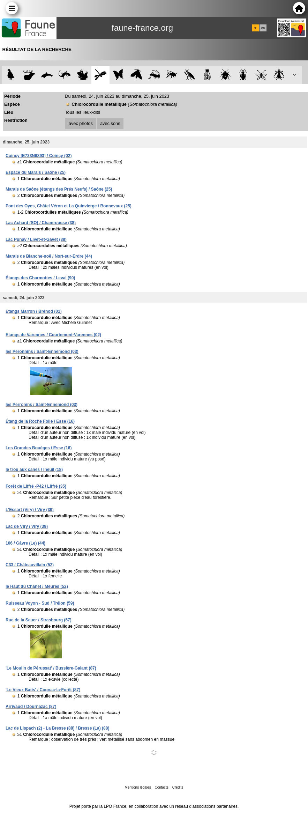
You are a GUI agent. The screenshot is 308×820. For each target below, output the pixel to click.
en (263, 28)
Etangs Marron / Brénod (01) (34, 311)
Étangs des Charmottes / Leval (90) (40, 277)
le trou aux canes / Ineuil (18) (34, 469)
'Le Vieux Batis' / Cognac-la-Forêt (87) (43, 689)
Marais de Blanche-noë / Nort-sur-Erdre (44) (49, 256)
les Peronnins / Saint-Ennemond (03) (42, 351)
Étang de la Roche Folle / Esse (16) (40, 421)
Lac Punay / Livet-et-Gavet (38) (36, 239)
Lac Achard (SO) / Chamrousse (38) (41, 222)
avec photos (81, 123)
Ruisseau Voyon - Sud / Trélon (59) (40, 603)
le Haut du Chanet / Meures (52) (37, 586)
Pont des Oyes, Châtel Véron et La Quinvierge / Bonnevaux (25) (69, 206)
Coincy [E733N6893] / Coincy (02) (39, 155)
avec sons (110, 123)
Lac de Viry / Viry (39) (27, 526)
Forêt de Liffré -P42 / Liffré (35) (36, 486)
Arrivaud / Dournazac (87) (31, 706)
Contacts (161, 787)
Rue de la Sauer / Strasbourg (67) (39, 620)
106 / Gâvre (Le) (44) (25, 543)
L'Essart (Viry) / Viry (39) (30, 509)
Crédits (177, 787)
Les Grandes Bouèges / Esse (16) (39, 447)
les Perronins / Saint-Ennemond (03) (41, 404)
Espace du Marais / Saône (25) (36, 172)
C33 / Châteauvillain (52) (30, 564)
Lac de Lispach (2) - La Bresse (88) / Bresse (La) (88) (57, 728)
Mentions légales (138, 787)
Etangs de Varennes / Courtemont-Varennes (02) (53, 334)
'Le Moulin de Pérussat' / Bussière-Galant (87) (51, 668)
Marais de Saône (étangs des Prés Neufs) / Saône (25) (59, 189)
